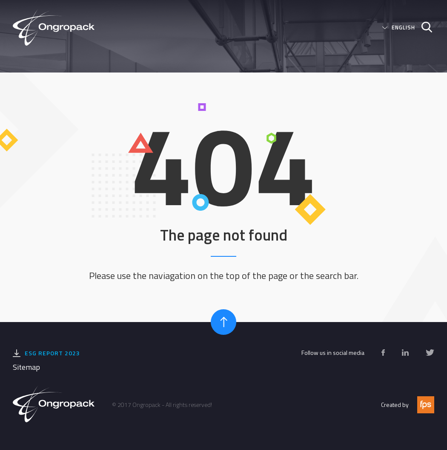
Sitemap (26, 367)
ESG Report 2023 (52, 352)
